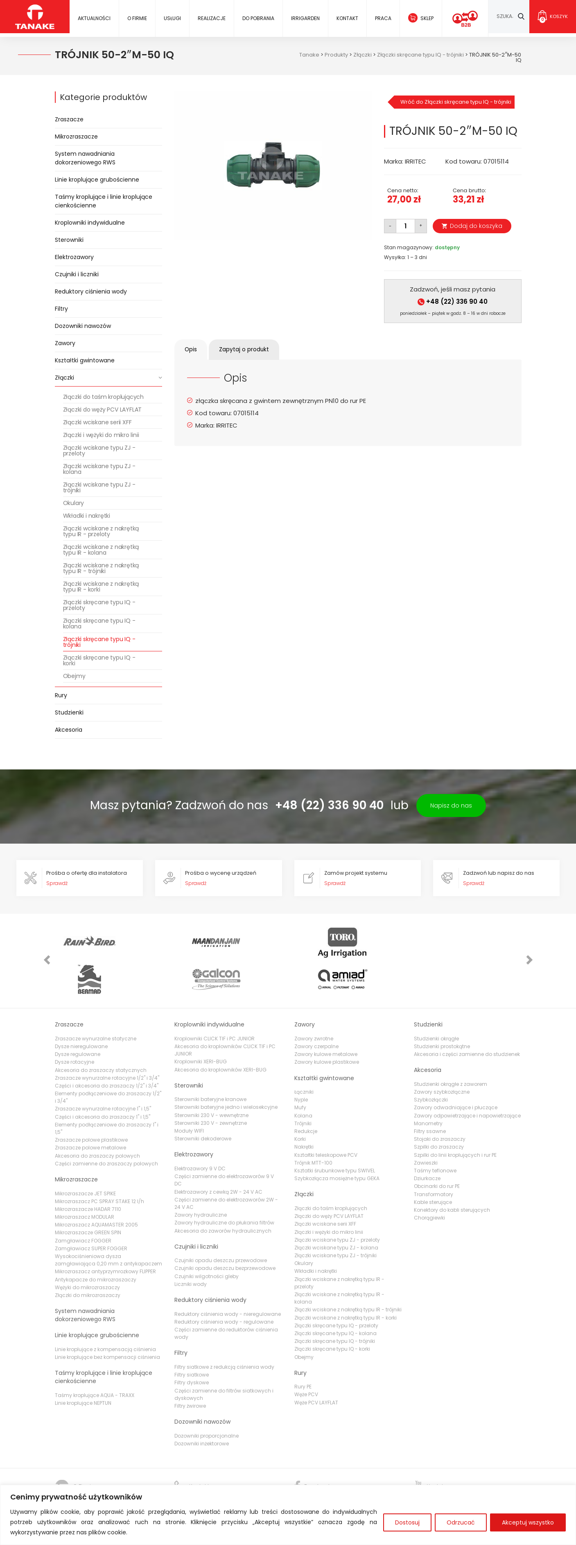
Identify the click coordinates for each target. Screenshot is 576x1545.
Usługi (172, 18)
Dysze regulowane (77, 1020)
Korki (300, 1105)
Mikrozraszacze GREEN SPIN (88, 1199)
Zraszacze (69, 119)
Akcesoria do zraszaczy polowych (97, 1122)
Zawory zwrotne (313, 1005)
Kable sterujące (433, 1168)
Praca (383, 18)
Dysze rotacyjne (74, 1028)
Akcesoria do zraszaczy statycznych (101, 1036)
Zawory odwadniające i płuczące (455, 1074)
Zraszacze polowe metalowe (90, 1114)
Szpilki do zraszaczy (439, 1113)
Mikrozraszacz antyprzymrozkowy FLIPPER (105, 1238)
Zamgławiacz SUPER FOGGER (91, 1215)
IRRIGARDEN (305, 18)
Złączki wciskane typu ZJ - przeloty (99, 450)
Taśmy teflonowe (435, 1137)
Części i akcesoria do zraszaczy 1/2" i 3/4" (106, 1052)
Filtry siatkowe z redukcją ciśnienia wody (224, 1333)
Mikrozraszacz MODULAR (84, 1183)
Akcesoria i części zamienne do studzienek (467, 1020)
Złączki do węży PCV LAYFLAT (102, 409)
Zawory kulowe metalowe (325, 1020)
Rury (61, 695)
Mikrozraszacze (76, 136)
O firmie (137, 18)
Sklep (426, 18)
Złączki (64, 377)
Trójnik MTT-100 (313, 1129)
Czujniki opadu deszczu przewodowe (220, 1227)
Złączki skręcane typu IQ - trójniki (99, 642)
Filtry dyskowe (191, 1349)
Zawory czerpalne (316, 1013)
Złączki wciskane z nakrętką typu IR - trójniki (101, 568)
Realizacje (212, 18)
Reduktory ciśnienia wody (91, 291)
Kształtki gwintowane (85, 360)
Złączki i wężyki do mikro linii (101, 435)
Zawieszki (426, 1129)
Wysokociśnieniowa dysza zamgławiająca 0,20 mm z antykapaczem (108, 1227)
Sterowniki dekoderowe (202, 1105)
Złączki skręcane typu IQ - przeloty (99, 605)
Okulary (73, 503)
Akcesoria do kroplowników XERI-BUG (220, 1036)
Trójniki (303, 1090)
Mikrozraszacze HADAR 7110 (88, 1175)
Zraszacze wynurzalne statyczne (95, 1005)
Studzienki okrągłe (436, 1005)
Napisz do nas (451, 805)
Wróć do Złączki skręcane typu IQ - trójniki (455, 102)
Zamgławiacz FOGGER (83, 1207)
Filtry (61, 309)
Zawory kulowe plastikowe (326, 1028)
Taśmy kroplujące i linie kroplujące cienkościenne (103, 201)
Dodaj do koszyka (476, 226)
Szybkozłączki (431, 1066)
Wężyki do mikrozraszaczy (87, 1254)
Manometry (428, 1090)
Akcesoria (68, 730)
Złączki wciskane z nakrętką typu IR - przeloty (101, 531)
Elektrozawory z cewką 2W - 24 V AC (218, 1158)
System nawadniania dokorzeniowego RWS (85, 158)
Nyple (301, 1066)
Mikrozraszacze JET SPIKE (85, 1159)
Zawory (65, 343)
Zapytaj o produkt (251, 350)
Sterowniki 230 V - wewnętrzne (211, 1082)
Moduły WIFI (189, 1097)
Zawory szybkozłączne (442, 1058)
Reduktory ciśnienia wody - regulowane (223, 1288)
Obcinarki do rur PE (437, 1152)
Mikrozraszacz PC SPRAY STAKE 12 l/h (99, 1168)
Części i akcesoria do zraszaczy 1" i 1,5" (102, 1083)
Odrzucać (461, 1522)
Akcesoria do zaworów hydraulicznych (222, 1197)
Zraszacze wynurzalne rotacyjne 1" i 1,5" (103, 1075)
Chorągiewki (429, 1184)
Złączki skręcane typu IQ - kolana (99, 623)
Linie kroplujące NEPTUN (83, 1369)
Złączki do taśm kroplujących (103, 397)
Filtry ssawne (430, 1097)
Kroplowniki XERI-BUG (200, 1028)
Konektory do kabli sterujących (452, 1176)
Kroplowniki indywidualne (90, 222)
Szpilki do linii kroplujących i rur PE (455, 1121)
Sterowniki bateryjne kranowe (210, 1066)
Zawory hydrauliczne (200, 1181)
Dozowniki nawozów (83, 326)
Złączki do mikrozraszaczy (87, 1261)
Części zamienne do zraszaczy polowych (106, 1130)
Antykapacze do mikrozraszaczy (95, 1245)
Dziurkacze (427, 1145)
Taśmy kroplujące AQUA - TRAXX (94, 1361)
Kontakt (347, 18)
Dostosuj (407, 1522)
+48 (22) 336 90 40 (453, 301)
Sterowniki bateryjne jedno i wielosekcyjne (226, 1073)
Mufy (300, 1074)
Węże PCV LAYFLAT (316, 1369)
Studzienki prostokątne (442, 1013)
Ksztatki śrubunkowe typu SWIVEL (334, 1137)
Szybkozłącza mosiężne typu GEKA (336, 1145)
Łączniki (304, 1058)
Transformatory (433, 1160)
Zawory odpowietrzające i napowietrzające (467, 1082)
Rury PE (303, 1353)
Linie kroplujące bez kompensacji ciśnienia (107, 1323)
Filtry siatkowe (191, 1341)
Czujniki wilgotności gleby (206, 1243)
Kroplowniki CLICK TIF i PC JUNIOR (214, 1005)
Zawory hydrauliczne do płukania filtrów (224, 1189)
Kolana (303, 1082)
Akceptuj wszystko (528, 1522)
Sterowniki (69, 240)
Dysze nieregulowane (81, 1013)
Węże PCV (306, 1361)
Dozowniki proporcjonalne (206, 1402)
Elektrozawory (74, 257)
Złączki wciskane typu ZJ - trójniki (99, 487)
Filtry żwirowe (190, 1372)
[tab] (193, 349)
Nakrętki (304, 1113)
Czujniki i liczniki (77, 274)
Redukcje (305, 1097)
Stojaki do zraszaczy (439, 1105)
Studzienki (69, 712)
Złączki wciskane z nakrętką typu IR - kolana (101, 550)
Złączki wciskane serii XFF (97, 422)
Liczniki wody (190, 1250)
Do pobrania (258, 18)
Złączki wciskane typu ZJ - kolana (99, 469)
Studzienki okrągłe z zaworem (450, 1050)
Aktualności (94, 18)
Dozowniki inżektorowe (201, 1410)
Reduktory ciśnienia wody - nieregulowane (227, 1280)
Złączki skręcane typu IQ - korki (99, 660)
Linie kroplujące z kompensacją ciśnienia (105, 1316)
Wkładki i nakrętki (86, 516)
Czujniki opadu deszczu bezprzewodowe (225, 1234)
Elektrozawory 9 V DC (200, 1135)
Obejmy (74, 676)
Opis (193, 350)
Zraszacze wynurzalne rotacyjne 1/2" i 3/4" (107, 1044)
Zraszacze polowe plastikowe (91, 1106)
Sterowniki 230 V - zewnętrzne (210, 1089)
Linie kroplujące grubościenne (97, 179)
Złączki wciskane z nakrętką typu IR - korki (101, 587)
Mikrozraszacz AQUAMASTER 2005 (96, 1191)
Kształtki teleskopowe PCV (325, 1121)
